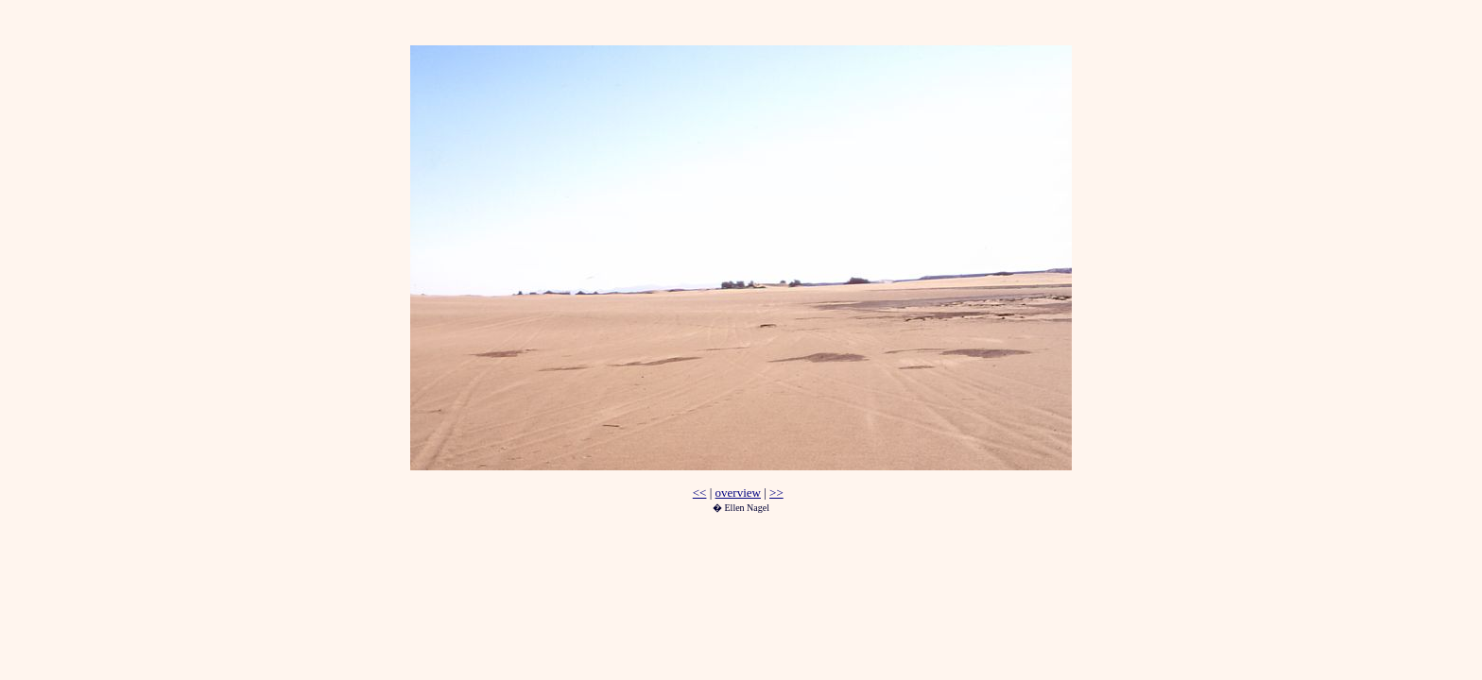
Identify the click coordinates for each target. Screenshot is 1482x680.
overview (738, 492)
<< (700, 492)
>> (776, 492)
